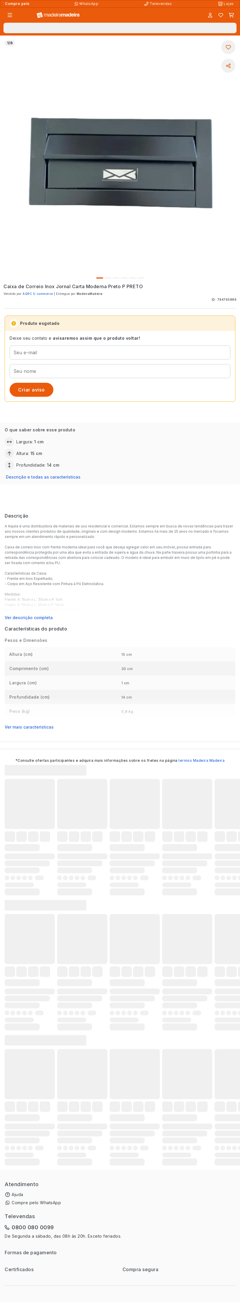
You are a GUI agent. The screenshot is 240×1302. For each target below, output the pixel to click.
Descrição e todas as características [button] (43, 476)
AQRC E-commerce (37, 293)
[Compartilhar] (228, 66)
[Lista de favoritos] (221, 15)
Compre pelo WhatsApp (36, 1202)
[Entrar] (210, 15)
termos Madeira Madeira (201, 760)
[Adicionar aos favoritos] (228, 47)
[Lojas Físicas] (226, 4)
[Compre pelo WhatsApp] (87, 4)
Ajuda (17, 1194)
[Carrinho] (231, 15)
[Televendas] (158, 4)
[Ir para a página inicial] (58, 15)
